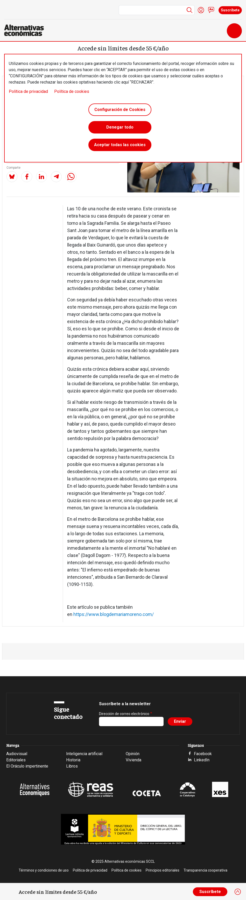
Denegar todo (119, 127)
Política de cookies (71, 91)
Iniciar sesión (201, 10)
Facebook (203, 753)
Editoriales (16, 759)
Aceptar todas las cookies (120, 144)
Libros (72, 766)
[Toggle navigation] (234, 30)
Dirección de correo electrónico (124, 714)
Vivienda (133, 759)
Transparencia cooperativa (205, 870)
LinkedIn (201, 759)
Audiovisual (16, 753)
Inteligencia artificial (84, 753)
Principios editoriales (162, 870)
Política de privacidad (28, 91)
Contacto (211, 10)
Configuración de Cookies (119, 109)
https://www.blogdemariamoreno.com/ (113, 614)
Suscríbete (230, 10)
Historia (73, 759)
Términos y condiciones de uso (44, 870)
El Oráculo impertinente (27, 766)
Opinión (132, 753)
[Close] (238, 892)
